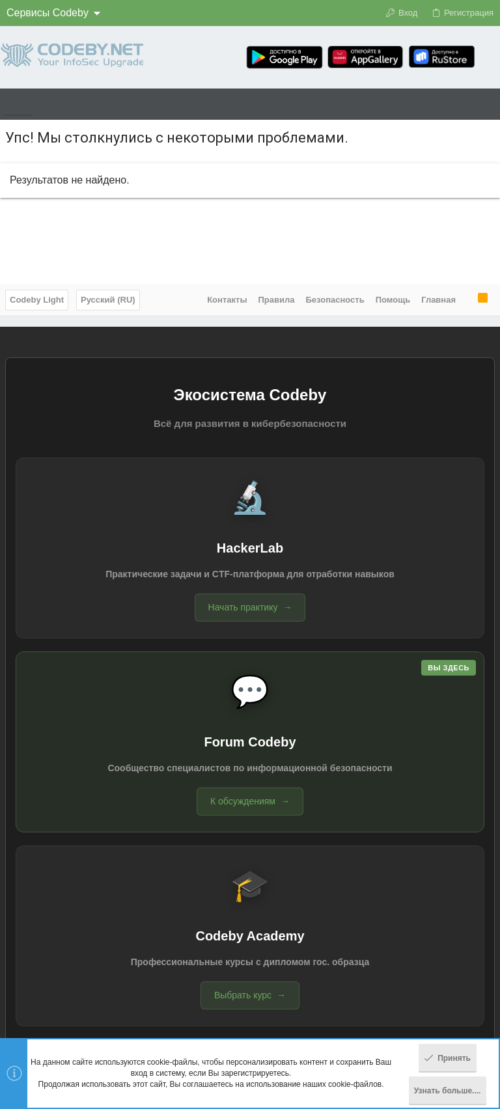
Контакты (227, 300)
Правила (276, 300)
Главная (438, 300)
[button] (18, 104)
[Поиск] (490, 57)
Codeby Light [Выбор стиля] (37, 300)
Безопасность (335, 300)
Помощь (393, 300)
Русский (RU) (108, 300)
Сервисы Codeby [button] (48, 12)
